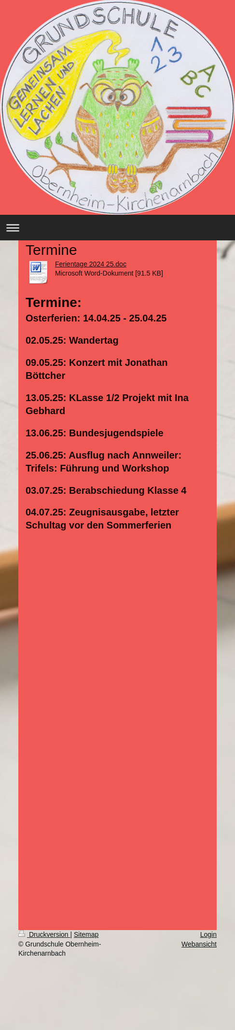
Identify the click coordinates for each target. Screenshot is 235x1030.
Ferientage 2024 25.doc (90, 264)
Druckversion (44, 934)
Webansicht (199, 944)
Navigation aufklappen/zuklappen (117, 227)
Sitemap (86, 934)
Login (208, 934)
